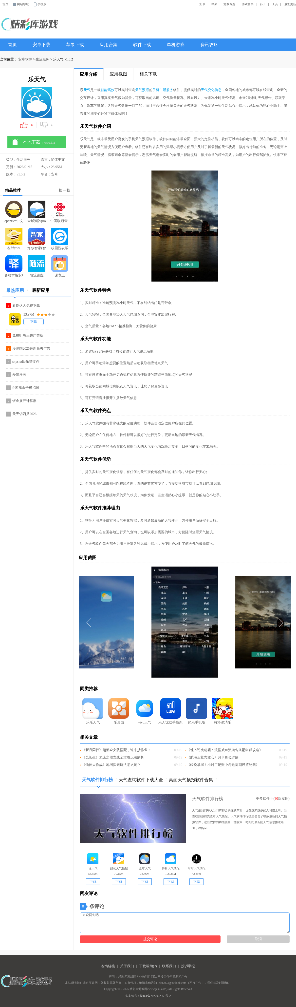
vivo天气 (144, 711)
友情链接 (108, 966)
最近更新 (290, 4)
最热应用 (17, 292)
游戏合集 (248, 4)
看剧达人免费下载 (26, 305)
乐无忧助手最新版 (170, 711)
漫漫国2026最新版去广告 (31, 348)
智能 (104, 90)
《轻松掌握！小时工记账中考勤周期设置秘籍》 (223, 765)
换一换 (65, 190)
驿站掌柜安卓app (13, 266)
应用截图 (118, 74)
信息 (218, 90)
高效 (111, 90)
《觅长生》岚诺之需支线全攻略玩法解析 (113, 757)
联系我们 (169, 966)
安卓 (202, 4)
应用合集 (108, 44)
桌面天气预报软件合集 (193, 779)
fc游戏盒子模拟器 (25, 388)
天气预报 (142, 90)
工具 (275, 4)
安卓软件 (25, 59)
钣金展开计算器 (24, 401)
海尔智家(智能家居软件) (36, 239)
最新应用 (41, 290)
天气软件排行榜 (99, 781)
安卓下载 (41, 44)
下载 (33, 321)
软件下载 (142, 44)
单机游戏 (176, 44)
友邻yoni (13, 239)
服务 (169, 90)
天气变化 (208, 90)
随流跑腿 (36, 266)
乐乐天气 (92, 711)
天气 (86, 90)
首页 (5, 4)
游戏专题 (229, 4)
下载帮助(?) (148, 966)
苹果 (214, 4)
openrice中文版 (13, 212)
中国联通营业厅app (59, 212)
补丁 (263, 4)
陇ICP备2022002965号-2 (155, 996)
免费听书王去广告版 (27, 335)
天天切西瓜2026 (24, 414)
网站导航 (23, 4)
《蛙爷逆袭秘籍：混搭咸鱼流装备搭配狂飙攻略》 (225, 750)
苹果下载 (75, 44)
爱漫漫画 (19, 375)
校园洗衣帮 (59, 239)
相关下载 (148, 74)
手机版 (41, 4)
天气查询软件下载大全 (143, 779)
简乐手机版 (196, 711)
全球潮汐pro (36, 212)
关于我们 (127, 966)
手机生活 (159, 90)
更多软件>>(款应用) (273, 798)
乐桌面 (118, 711)
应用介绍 (88, 74)
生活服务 (42, 59)
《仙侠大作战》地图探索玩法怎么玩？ (111, 765)
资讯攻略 (209, 44)
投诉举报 (188, 966)
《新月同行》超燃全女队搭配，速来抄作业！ (116, 750)
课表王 (59, 266)
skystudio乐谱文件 (25, 361)
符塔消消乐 (222, 711)
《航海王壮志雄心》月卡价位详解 (213, 757)
